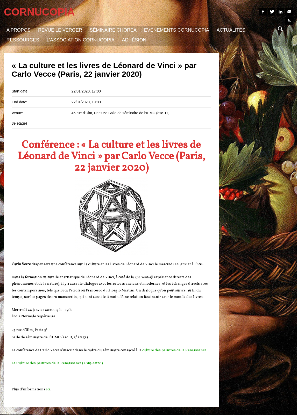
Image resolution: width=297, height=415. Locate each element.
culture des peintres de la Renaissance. (174, 350)
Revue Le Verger (60, 30)
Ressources (22, 39)
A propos (18, 30)
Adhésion (134, 39)
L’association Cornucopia (81, 39)
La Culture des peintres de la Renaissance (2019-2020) (57, 363)
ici (48, 389)
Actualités (231, 30)
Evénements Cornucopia (176, 30)
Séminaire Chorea (113, 30)
